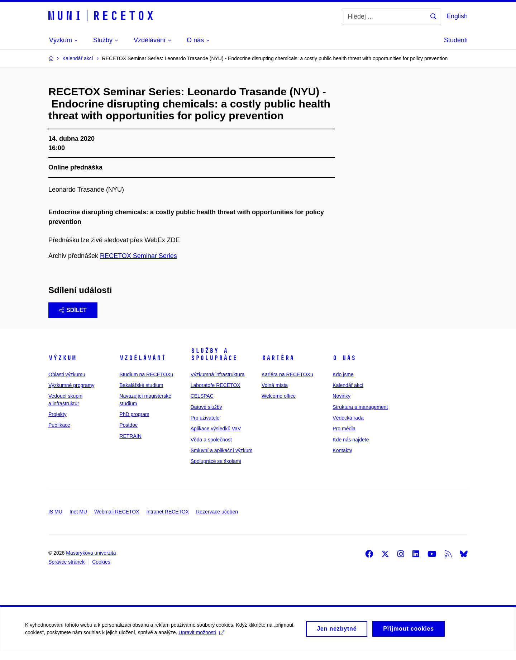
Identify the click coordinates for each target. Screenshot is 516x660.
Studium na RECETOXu (146, 384)
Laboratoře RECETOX (215, 394)
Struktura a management (360, 416)
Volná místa (275, 394)
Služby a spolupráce (214, 363)
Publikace (59, 434)
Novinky (341, 405)
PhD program (134, 423)
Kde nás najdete (351, 449)
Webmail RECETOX (116, 521)
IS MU (55, 521)
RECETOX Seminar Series (138, 265)
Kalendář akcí (348, 394)
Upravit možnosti (201, 646)
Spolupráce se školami (216, 470)
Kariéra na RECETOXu (287, 384)
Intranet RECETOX (167, 521)
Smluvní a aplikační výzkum (222, 460)
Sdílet (73, 319)
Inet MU (78, 521)
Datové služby (206, 416)
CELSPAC (202, 405)
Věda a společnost (211, 449)
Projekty (57, 423)
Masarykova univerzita (91, 562)
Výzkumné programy (71, 394)
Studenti (456, 40)
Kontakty (342, 460)
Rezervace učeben (217, 521)
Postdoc (128, 434)
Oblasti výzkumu (66, 384)
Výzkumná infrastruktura (218, 384)
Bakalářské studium (141, 394)
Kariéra (278, 367)
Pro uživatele (205, 427)
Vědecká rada (348, 427)
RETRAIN (130, 445)
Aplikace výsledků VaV (216, 438)
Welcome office (279, 405)
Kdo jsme (343, 384)
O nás (344, 367)
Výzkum (62, 367)
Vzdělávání (142, 367)
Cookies (101, 571)
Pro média (344, 438)
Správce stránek (66, 571)
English (457, 16)
